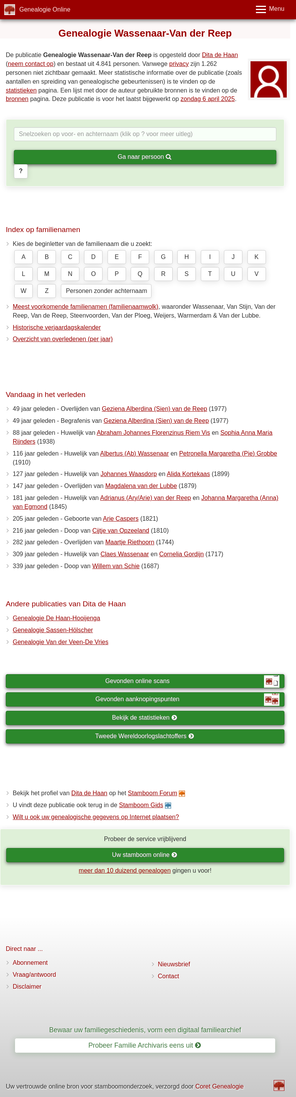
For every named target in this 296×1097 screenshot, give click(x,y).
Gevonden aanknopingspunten (187, 699)
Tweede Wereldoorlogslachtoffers (144, 736)
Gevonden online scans (192, 681)
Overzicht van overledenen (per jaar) (63, 339)
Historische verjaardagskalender (57, 327)
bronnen (17, 99)
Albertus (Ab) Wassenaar (134, 453)
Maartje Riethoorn (129, 542)
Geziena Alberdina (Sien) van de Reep (154, 408)
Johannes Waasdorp (129, 474)
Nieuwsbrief (174, 964)
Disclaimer (27, 986)
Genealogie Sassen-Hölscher (53, 630)
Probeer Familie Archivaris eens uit (144, 1045)
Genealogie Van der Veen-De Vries (60, 642)
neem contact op (30, 64)
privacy (179, 64)
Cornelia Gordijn (181, 554)
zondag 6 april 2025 (208, 99)
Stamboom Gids (141, 805)
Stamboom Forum (152, 793)
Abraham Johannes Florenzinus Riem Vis (153, 432)
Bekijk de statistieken (144, 717)
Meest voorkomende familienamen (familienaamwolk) (85, 306)
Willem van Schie (116, 566)
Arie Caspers (120, 518)
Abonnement (30, 962)
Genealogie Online (45, 9)
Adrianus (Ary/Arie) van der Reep (145, 498)
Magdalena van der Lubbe (141, 486)
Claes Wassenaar (125, 554)
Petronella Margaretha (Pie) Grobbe (228, 453)
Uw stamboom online (144, 854)
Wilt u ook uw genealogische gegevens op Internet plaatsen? (96, 817)
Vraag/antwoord (34, 974)
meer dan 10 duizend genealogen (124, 870)
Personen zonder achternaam (106, 291)
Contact (168, 976)
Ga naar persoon (145, 156)
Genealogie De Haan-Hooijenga (56, 618)
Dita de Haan (220, 55)
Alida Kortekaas (188, 474)
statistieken (21, 90)
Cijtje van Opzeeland (120, 530)
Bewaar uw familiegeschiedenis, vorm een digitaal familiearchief (145, 1030)
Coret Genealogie (219, 1086)
